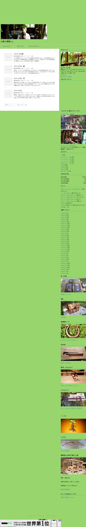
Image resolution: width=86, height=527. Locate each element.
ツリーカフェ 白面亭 (67, 114)
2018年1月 (63, 243)
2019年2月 (63, 219)
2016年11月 (64, 265)
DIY (62, 155)
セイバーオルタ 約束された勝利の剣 (71, 408)
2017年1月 (63, 261)
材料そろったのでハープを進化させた (71, 189)
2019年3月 (63, 217)
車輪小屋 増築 (65, 171)
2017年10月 (64, 249)
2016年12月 (64, 263)
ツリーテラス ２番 (66, 159)
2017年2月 (63, 259)
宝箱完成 (63, 317)
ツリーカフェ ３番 (66, 157)
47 (22, 104)
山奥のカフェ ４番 (66, 163)
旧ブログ (63, 74)
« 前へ (7, 104)
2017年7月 (63, 255)
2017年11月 (64, 247)
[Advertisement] (43, 11)
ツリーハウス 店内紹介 (68, 145)
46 (18, 104)
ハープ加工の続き (65, 193)
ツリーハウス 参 (19, 66)
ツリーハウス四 (18, 54)
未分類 (62, 165)
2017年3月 (63, 257)
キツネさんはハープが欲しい (69, 340)
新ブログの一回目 (66, 76)
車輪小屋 (63, 169)
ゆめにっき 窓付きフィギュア (69, 385)
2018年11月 (64, 225)
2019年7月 (63, 213)
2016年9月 (63, 269)
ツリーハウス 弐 (19, 78)
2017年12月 (64, 245)
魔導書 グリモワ (66, 294)
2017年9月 (63, 251)
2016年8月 (63, 271)
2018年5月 (63, 237)
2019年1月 (63, 221)
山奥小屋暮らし (7, 41)
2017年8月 (63, 253)
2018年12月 (64, 223)
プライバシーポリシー (33, 46)
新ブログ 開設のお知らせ (68, 195)
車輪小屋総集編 (65, 489)
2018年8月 (63, 231)
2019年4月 (63, 215)
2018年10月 (64, 227)
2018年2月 (63, 241)
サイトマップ (6, 46)
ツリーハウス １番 (28, 56)
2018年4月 (63, 239)
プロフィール (20, 46)
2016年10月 (64, 267)
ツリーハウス (18, 90)
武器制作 (63, 167)
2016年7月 (63, 273)
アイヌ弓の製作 (65, 450)
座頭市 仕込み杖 (66, 362)
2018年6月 (63, 235)
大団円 (62, 203)
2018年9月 (63, 229)
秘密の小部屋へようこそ (68, 497)
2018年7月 (63, 233)
